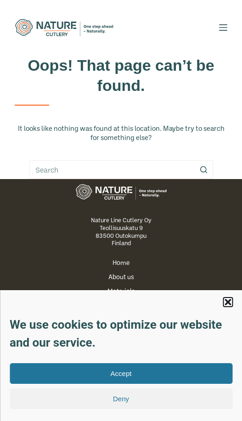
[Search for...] (121, 169)
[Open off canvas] (223, 27)
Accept (121, 373)
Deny (121, 399)
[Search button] (204, 169)
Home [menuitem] (121, 262)
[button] (227, 302)
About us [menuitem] (121, 277)
